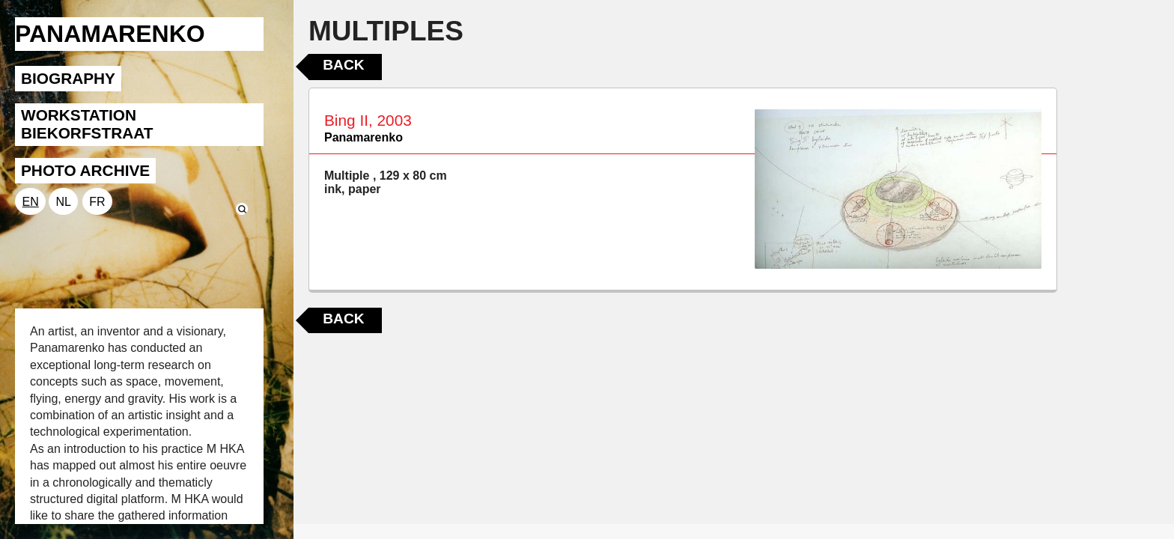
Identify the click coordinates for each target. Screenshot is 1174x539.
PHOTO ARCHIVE (85, 170)
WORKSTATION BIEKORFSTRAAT (87, 123)
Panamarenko (363, 137)
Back (343, 65)
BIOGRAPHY (68, 78)
